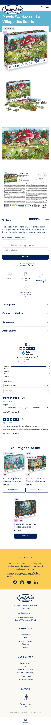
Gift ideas (25, 638)
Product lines (26, 635)
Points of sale (25, 663)
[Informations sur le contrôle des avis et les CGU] (37, 357)
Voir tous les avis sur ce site (27, 362)
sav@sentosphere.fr (25, 613)
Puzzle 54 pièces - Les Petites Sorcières (25, 526)
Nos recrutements (26, 679)
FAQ (25, 666)
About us (25, 644)
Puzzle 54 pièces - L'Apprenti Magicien (36, 480)
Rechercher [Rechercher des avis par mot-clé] (25, 391)
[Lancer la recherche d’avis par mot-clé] (48, 391)
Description (25, 304)
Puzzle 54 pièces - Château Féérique (12, 480)
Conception (25, 322)
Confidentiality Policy (25, 673)
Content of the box (25, 313)
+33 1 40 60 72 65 (27, 617)
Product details (14, 490)
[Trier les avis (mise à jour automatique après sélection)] (26, 385)
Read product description (14, 238)
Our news (25, 647)
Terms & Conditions (25, 670)
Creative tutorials (25, 641)
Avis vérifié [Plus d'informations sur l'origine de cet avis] (9, 401)
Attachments (25, 331)
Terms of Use (25, 676)
